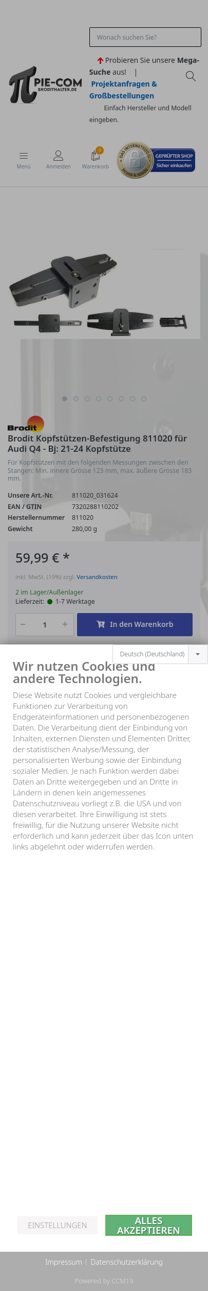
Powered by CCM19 (103, 1280)
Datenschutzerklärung (126, 1262)
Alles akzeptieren (148, 1225)
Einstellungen (57, 1225)
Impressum (63, 1262)
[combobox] (160, 631)
